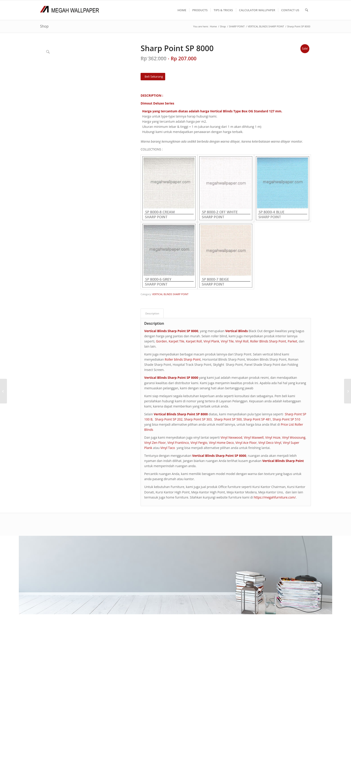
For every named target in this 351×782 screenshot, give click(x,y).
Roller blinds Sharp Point (183, 359)
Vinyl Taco (167, 448)
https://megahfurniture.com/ (275, 497)
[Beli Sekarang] (153, 76)
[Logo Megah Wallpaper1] (69, 10)
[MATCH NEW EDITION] (3, 391)
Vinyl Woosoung (293, 437)
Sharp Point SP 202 (168, 419)
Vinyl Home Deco (221, 442)
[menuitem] (182, 10)
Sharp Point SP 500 (228, 419)
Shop (44, 26)
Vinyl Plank (211, 341)
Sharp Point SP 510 (286, 419)
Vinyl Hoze (272, 437)
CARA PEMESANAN (149, 565)
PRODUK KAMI (146, 575)
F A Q (139, 570)
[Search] (306, 10)
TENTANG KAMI (147, 560)
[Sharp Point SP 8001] (347, 391)
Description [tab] (152, 313)
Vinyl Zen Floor (155, 442)
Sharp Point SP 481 (257, 419)
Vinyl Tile (227, 341)
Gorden (161, 341)
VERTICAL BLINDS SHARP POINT (170, 294)
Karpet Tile (176, 341)
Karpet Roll (194, 341)
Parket (292, 341)
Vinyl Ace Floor (246, 442)
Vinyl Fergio (198, 442)
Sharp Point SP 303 (198, 419)
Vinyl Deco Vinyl (269, 442)
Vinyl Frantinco (178, 442)
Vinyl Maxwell (253, 437)
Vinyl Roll (241, 341)
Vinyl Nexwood (231, 437)
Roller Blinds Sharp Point (268, 341)
